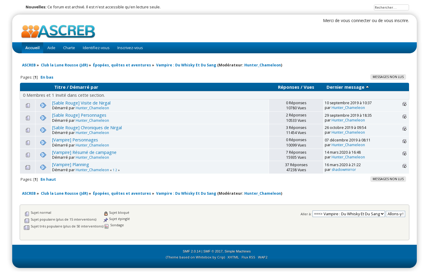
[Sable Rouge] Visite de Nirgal (81, 103)
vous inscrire (396, 20)
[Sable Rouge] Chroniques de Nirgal (87, 127)
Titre (60, 87)
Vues (309, 87)
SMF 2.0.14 (192, 251)
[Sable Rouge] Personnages (79, 115)
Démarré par (84, 87)
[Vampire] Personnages (75, 140)
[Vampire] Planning (70, 164)
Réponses (288, 87)
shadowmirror (344, 169)
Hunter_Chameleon (262, 65)
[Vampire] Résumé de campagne (84, 152)
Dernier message (348, 87)
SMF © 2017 (213, 251)
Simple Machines (238, 251)
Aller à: (306, 214)
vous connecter (356, 20)
